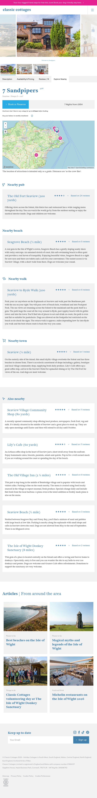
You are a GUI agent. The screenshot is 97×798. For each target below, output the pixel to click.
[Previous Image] (4, 33)
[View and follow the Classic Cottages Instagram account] (74, 733)
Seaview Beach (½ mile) (23, 512)
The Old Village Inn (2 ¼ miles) (29, 475)
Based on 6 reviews (81, 290)
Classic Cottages (10, 757)
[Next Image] (93, 33)
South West (43, 757)
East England (7, 761)
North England (85, 757)
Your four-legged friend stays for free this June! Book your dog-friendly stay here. (47, 3)
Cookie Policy (28, 776)
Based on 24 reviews (80, 195)
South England (54, 757)
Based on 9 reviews (81, 475)
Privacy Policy (16, 776)
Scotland (16, 761)
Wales (63, 757)
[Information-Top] (32, 116)
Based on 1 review (81, 352)
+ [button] (5, 123)
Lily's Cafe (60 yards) (22, 445)
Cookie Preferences (42, 776)
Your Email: (15, 740)
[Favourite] (90, 104)
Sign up (82, 739)
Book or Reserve (17, 104)
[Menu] (92, 10)
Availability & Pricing (25, 79)
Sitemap (5, 776)
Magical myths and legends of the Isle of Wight (67, 644)
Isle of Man (26, 761)
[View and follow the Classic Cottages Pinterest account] (87, 733)
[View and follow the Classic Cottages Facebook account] (79, 733)
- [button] (5, 126)
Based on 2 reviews (81, 545)
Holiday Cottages (30, 757)
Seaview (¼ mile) (19, 352)
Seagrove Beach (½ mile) (24, 242)
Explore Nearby (60, 79)
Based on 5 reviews (81, 241)
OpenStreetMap (81, 168)
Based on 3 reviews (81, 512)
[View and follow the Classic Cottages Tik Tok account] (83, 733)
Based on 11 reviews (81, 409)
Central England (73, 757)
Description (7, 79)
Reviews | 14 (44, 79)
